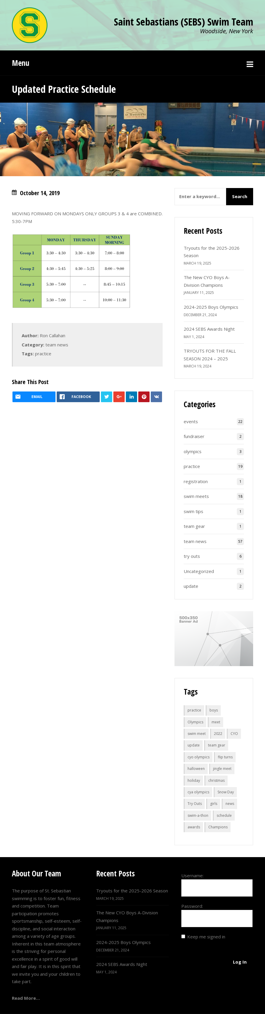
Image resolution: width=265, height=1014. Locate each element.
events (191, 421)
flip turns (225, 757)
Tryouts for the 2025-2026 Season (132, 891)
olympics (192, 451)
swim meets (196, 496)
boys (214, 710)
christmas (216, 780)
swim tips (193, 511)
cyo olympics (199, 757)
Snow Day (226, 792)
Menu (20, 63)
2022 (218, 733)
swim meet (197, 733)
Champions (218, 827)
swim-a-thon (198, 815)
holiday (194, 780)
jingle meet (222, 768)
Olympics (195, 722)
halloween (196, 768)
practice (43, 353)
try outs (192, 556)
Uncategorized (199, 571)
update (191, 586)
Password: (192, 906)
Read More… (26, 998)
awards (194, 827)
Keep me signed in (206, 937)
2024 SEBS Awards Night (209, 329)
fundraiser (194, 436)
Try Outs (195, 803)
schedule (224, 815)
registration (196, 481)
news (230, 803)
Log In (240, 962)
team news (56, 345)
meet (216, 722)
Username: (192, 875)
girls (213, 803)
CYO (234, 733)
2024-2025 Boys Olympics (211, 307)
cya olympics (198, 792)
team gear (194, 526)
